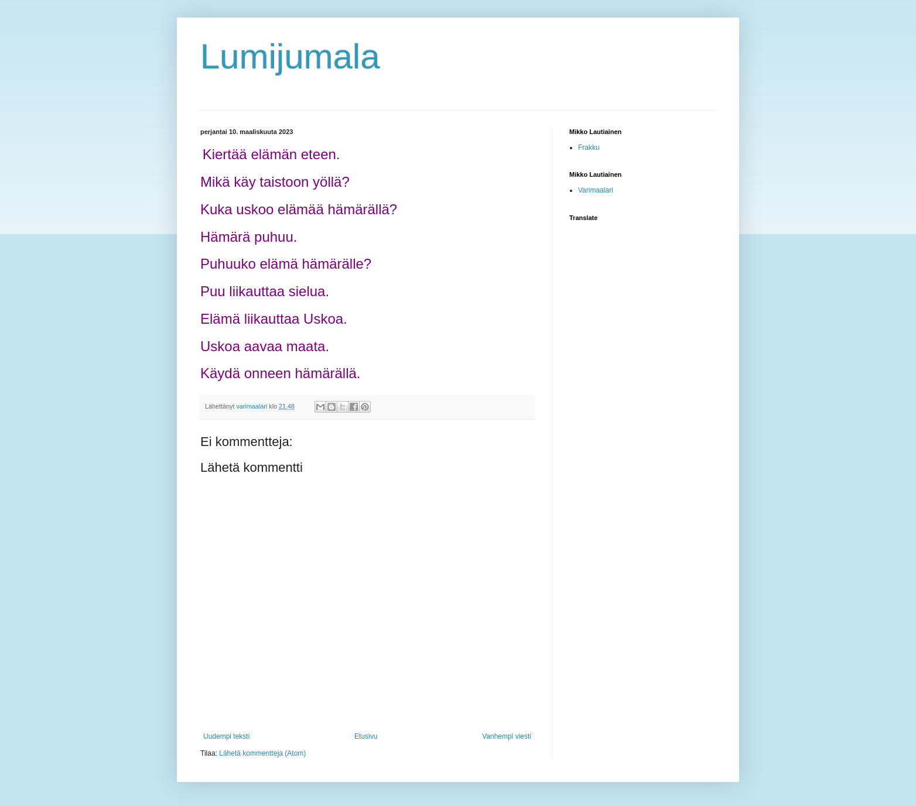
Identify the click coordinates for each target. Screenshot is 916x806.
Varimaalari (595, 190)
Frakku (589, 147)
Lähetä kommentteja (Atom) (262, 753)
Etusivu (365, 736)
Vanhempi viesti (506, 736)
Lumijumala (290, 56)
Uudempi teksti (226, 736)
